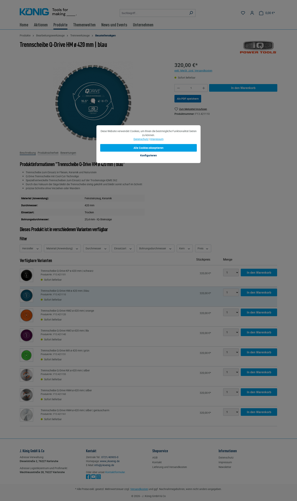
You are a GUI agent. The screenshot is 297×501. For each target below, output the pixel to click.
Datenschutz (141, 139)
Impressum (156, 139)
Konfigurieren (148, 155)
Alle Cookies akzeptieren (148, 148)
